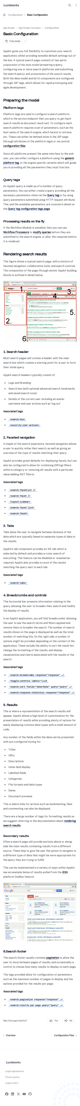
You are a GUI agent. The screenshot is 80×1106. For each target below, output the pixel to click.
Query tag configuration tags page (29, 208)
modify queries (42, 232)
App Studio (9, 28)
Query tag (53, 195)
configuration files (14, 145)
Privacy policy (12, 1077)
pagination (52, 957)
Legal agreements (14, 1071)
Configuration (52, 28)
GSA (65, 872)
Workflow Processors (16, 232)
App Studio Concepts (30, 28)
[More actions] (75, 5)
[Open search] (69, 5)
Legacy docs (11, 1083)
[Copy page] (12, 41)
